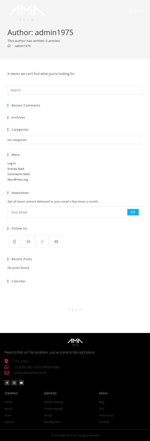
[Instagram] (42, 241)
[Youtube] (56, 241)
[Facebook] (28, 241)
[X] (14, 241)
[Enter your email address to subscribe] (75, 212)
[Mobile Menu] (135, 11)
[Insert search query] (75, 90)
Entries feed (16, 169)
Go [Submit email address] (133, 212)
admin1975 (22, 46)
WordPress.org (18, 179)
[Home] (9, 46)
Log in (12, 163)
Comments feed (19, 174)
